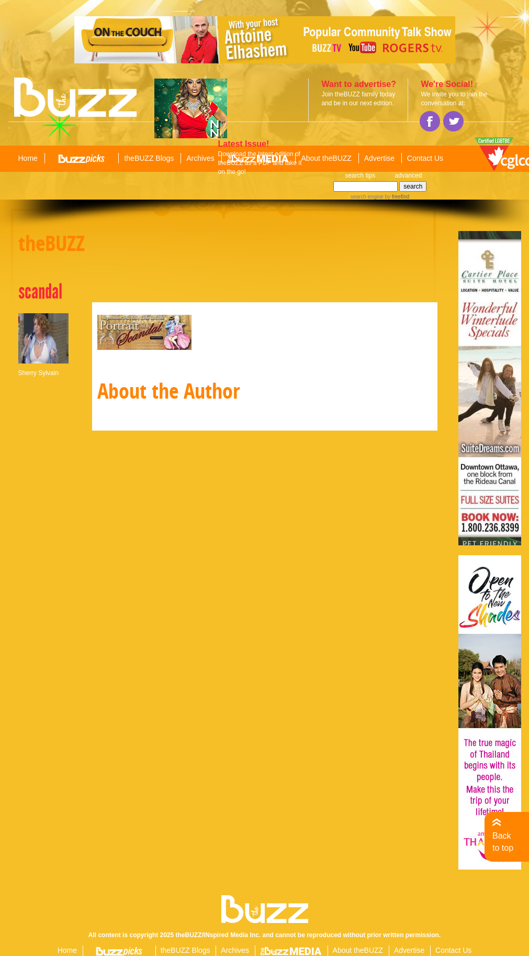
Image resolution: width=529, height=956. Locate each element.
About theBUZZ (326, 158)
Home (28, 158)
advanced (408, 175)
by (396, 197)
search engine (367, 197)
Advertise (379, 158)
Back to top (502, 841)
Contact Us (425, 158)
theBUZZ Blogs (149, 158)
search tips (360, 175)
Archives (200, 158)
